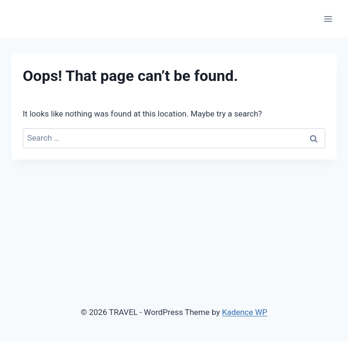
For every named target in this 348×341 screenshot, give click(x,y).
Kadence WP (245, 312)
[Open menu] (328, 18)
